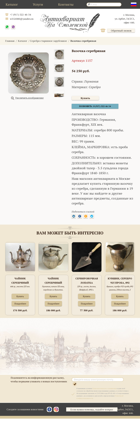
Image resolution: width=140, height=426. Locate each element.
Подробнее (20, 304)
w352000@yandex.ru (21, 18)
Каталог (12, 4)
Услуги (38, 4)
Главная (9, 40)
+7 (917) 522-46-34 (20, 14)
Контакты (66, 4)
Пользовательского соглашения (104, 390)
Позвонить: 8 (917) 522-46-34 (92, 107)
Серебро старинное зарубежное (48, 40)
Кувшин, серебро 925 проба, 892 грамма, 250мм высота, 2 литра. (120, 282)
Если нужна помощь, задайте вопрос (93, 410)
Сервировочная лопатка (86, 282)
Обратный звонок (121, 30)
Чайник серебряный (20, 282)
